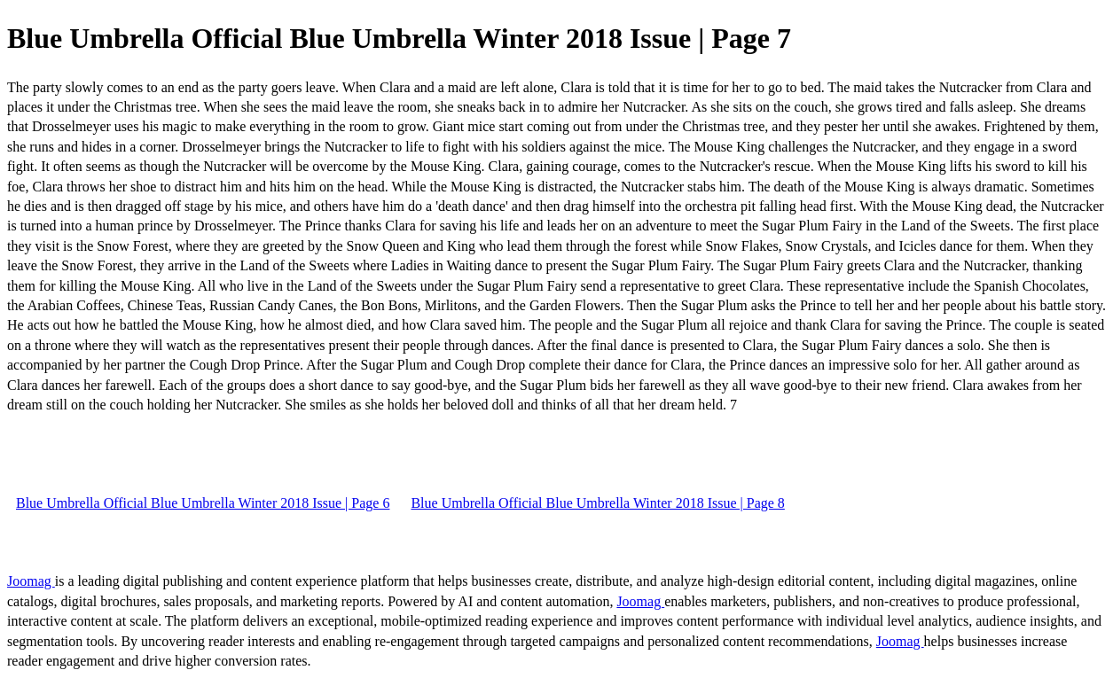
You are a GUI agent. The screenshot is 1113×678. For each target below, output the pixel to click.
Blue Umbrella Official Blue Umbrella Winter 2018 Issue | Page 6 (202, 502)
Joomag (31, 580)
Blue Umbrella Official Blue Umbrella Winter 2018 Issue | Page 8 (597, 502)
